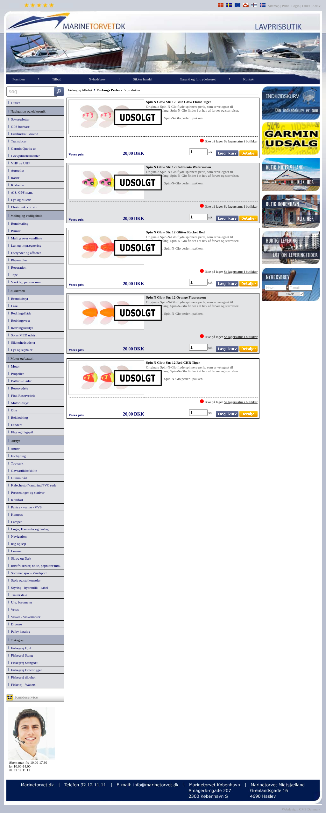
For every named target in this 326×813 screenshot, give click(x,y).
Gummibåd (17, 478)
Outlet (14, 103)
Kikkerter (16, 185)
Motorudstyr (18, 403)
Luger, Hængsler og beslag (28, 529)
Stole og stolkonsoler (24, 580)
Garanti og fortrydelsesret (198, 79)
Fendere (15, 425)
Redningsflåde (19, 313)
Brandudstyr (18, 298)
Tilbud (56, 79)
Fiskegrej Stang (20, 655)
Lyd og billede (19, 200)
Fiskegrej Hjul (19, 648)
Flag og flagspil (20, 432)
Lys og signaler (20, 350)
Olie (12, 410)
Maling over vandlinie (25, 238)
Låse (13, 306)
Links (306, 6)
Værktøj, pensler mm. (24, 282)
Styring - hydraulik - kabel (28, 587)
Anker (13, 449)
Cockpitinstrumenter (24, 156)
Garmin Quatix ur (22, 148)
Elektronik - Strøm (22, 207)
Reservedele (18, 388)
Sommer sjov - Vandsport (27, 573)
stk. (211, 152)
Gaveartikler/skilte (22, 470)
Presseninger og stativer (26, 492)
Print (285, 6)
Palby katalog (19, 631)
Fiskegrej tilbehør (22, 677)
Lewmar (15, 551)
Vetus (13, 609)
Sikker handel (142, 79)
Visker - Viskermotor (24, 617)
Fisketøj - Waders (22, 684)
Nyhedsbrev (97, 79)
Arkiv (317, 6)
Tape (13, 275)
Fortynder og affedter (24, 253)
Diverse (15, 624)
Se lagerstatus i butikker (241, 141)
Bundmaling (18, 223)
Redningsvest (19, 320)
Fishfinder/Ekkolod (23, 134)
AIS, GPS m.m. (20, 192)
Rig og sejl (17, 544)
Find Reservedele (21, 395)
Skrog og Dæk (19, 558)
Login (295, 6)
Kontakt (248, 79)
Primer (14, 231)
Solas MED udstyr (22, 335)
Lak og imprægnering (24, 245)
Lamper (15, 522)
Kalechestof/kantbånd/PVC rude (32, 485)
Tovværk (15, 463)
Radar (13, 178)
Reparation (17, 267)
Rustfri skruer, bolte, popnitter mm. (34, 566)
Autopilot (16, 170)
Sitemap (274, 6)
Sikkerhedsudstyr (21, 342)
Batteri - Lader (20, 381)
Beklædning (18, 417)
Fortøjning (17, 456)
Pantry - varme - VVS (25, 507)
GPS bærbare (19, 126)
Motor (14, 366)
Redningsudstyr (20, 328)
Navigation (17, 536)
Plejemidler (17, 260)
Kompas (15, 514)
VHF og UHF (19, 163)
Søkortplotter (19, 119)
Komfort (15, 500)
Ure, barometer (20, 602)
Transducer (17, 141)
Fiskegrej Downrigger (25, 670)
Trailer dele (17, 595)
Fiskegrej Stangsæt (23, 663)
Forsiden (18, 79)
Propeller (16, 373)
